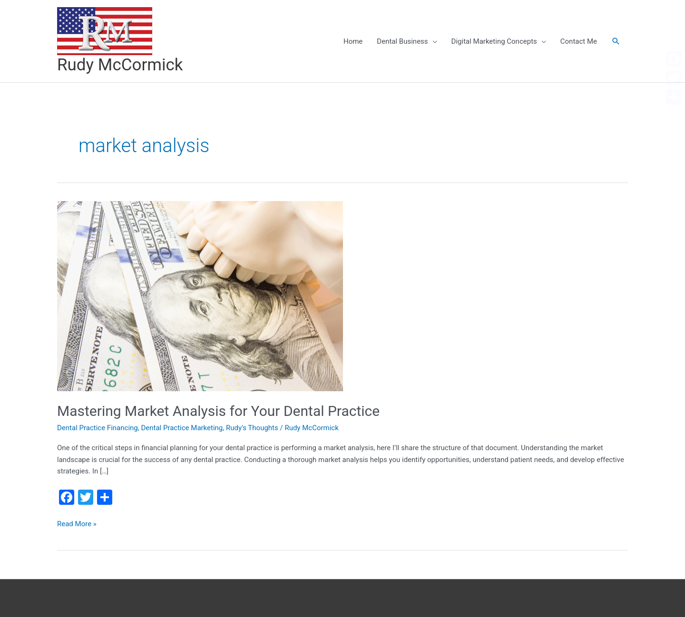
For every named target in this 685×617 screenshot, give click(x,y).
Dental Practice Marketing (182, 428)
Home (352, 41)
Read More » (77, 524)
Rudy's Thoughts (252, 428)
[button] (616, 41)
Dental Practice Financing (97, 428)
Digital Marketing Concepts (494, 41)
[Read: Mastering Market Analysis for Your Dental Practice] (200, 295)
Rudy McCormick (120, 65)
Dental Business (402, 41)
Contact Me (578, 41)
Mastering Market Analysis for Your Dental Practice (218, 411)
